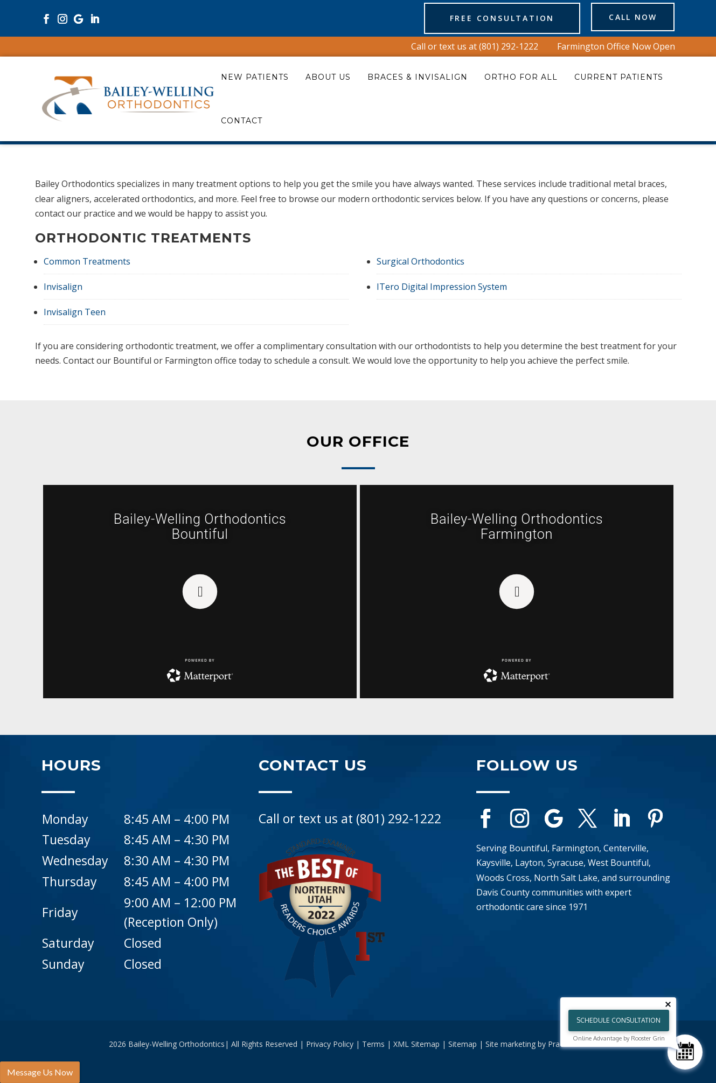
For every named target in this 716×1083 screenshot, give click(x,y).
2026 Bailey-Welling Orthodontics (167, 1044)
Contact (241, 121)
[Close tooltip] (668, 1004)
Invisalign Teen (75, 312)
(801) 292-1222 (508, 46)
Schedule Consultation (618, 1020)
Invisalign (63, 287)
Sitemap (462, 1044)
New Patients (255, 77)
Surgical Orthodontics (420, 261)
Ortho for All (521, 77)
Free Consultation (483, 18)
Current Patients (618, 77)
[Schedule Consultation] (685, 1052)
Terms (373, 1044)
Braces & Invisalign (417, 77)
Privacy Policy (329, 1044)
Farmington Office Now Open (616, 46)
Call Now (624, 18)
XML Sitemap (416, 1044)
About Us (328, 77)
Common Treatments (87, 261)
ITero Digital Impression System (442, 287)
